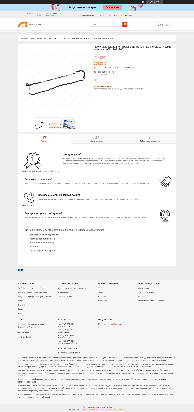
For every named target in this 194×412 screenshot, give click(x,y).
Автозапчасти (38, 38)
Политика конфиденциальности (152, 301)
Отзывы (141, 296)
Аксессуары (63, 292)
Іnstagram (102, 301)
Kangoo (21, 305)
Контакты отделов (81, 38)
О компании (143, 288)
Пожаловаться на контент (90, 409)
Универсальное (65, 296)
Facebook (102, 296)
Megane (21, 301)
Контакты (64, 38)
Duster (21, 313)
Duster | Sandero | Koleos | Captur (32, 292)
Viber (100, 288)
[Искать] (124, 24)
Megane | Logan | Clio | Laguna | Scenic (35, 296)
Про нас (52, 38)
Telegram (102, 292)
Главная (24, 38)
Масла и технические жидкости (72, 288)
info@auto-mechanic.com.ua (114, 324)
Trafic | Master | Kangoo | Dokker (32, 288)
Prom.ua (108, 407)
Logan (20, 309)
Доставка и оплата (103, 38)
